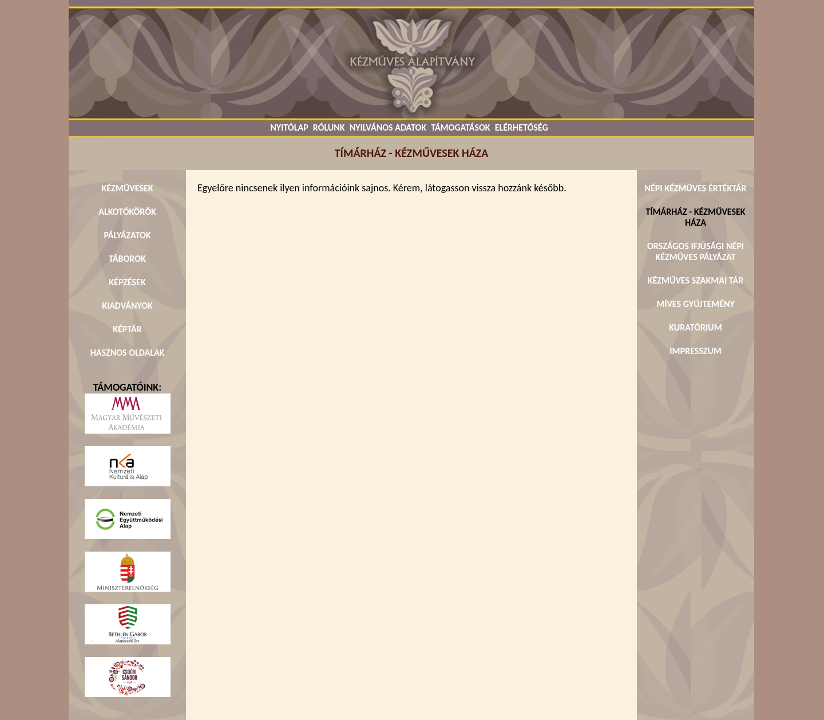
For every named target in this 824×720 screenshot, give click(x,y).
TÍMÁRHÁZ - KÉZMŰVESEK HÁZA (695, 217)
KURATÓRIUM (695, 327)
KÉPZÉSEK (127, 282)
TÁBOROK (127, 258)
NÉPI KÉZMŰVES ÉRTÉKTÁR (695, 188)
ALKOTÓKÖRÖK (127, 211)
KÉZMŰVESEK (127, 188)
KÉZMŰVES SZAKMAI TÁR (695, 280)
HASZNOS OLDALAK (127, 352)
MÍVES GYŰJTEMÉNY (695, 303)
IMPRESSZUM (696, 350)
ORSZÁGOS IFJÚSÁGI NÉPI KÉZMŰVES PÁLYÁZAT (695, 251)
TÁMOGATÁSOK (460, 127)
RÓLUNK (329, 127)
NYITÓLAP (289, 127)
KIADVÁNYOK (127, 305)
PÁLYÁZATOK (127, 235)
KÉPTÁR (127, 329)
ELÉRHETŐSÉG (521, 127)
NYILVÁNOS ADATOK (388, 127)
